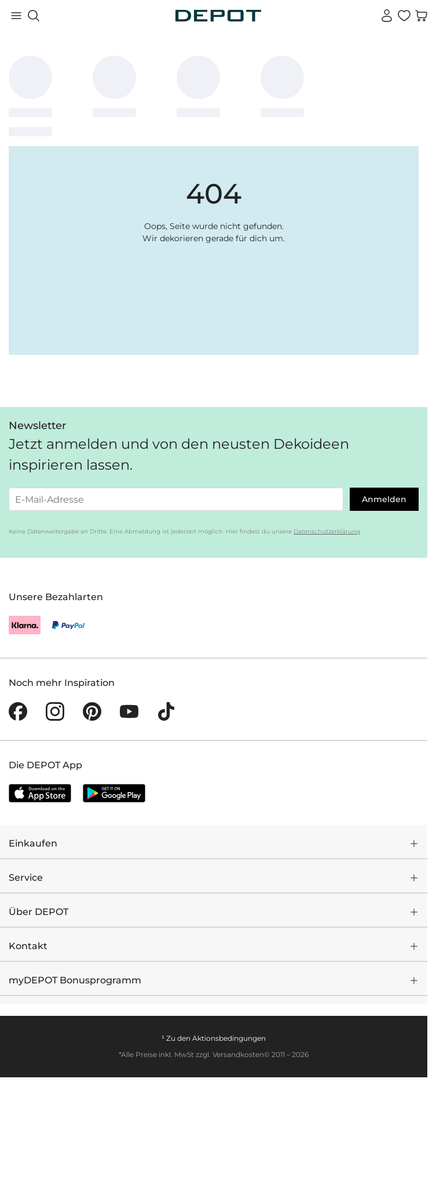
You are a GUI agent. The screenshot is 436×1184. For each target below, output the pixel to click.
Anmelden (384, 499)
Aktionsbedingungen (229, 1038)
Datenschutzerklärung (327, 531)
